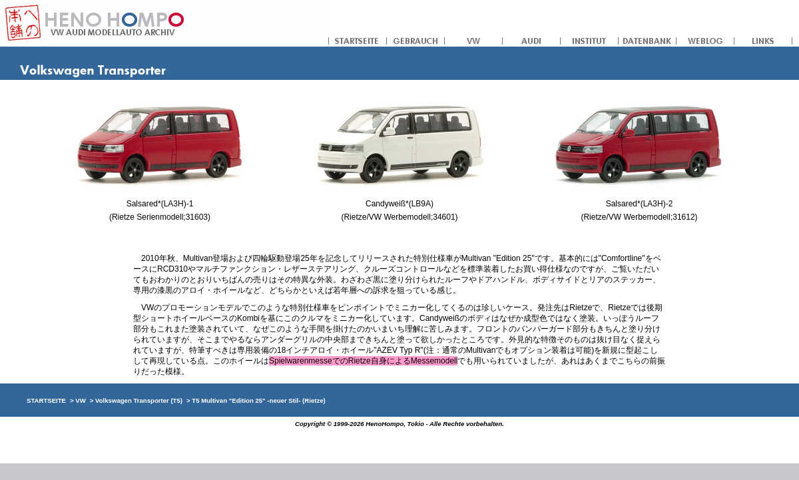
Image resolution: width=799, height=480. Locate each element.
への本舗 (164, 23)
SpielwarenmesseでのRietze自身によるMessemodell (363, 360)
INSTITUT (590, 40)
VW (474, 40)
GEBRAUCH (416, 40)
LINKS (763, 40)
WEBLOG (705, 40)
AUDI (532, 40)
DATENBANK (647, 40)
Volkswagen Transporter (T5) (138, 400)
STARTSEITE (357, 40)
